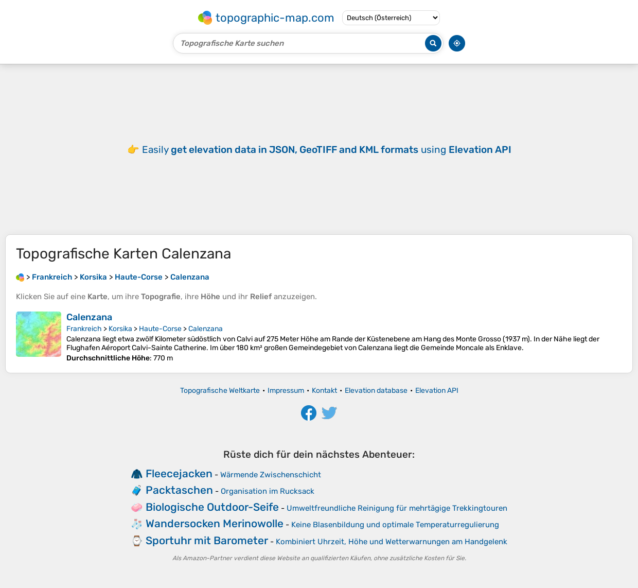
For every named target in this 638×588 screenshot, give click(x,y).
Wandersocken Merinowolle (214, 523)
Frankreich (84, 328)
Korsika (120, 328)
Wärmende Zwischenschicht (270, 474)
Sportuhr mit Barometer (207, 540)
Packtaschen (179, 489)
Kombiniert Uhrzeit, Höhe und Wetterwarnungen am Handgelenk (391, 541)
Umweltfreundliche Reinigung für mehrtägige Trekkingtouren (397, 508)
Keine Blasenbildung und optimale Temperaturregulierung (395, 524)
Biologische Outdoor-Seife (212, 506)
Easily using (326, 149)
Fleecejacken (179, 473)
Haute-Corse (160, 328)
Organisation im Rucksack (267, 491)
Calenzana (89, 317)
